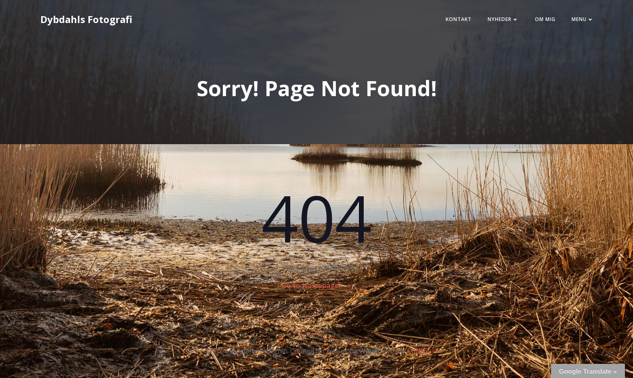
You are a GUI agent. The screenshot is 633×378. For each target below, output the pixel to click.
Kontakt (452, 21)
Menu (576, 21)
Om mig (538, 21)
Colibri (417, 354)
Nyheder (496, 21)
